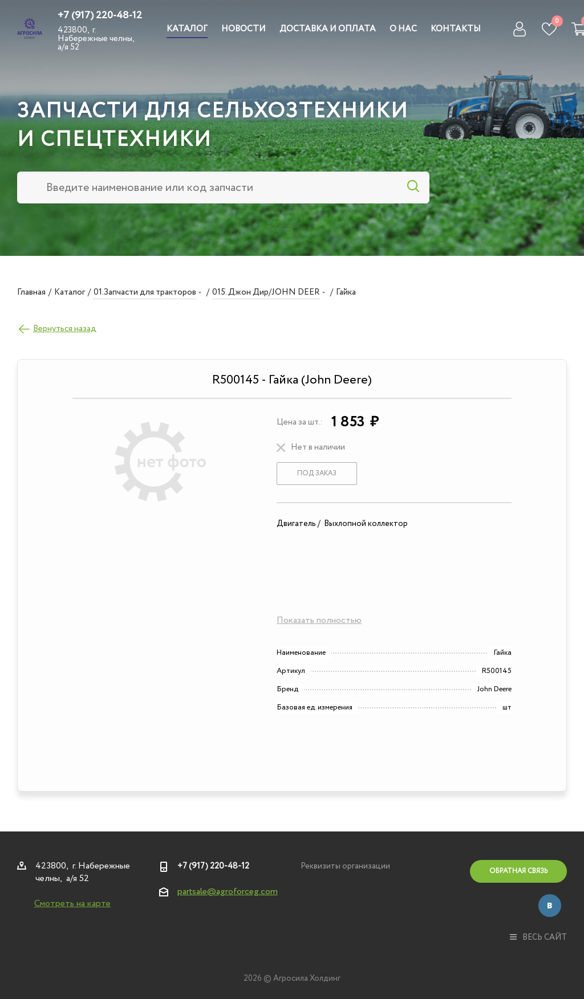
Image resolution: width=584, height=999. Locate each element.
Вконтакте (549, 905)
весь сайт (538, 937)
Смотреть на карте (72, 903)
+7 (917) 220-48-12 (100, 15)
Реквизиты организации (345, 866)
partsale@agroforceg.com (227, 891)
